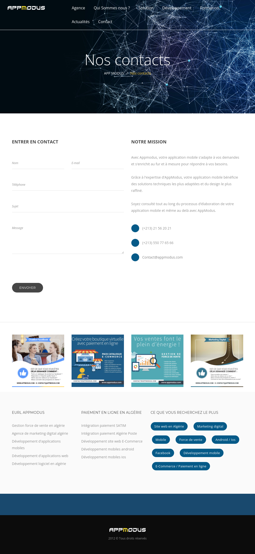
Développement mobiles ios (103, 457)
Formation (209, 8)
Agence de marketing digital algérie (40, 433)
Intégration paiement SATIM (103, 425)
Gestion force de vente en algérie (38, 425)
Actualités (81, 21)
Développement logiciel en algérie (39, 463)
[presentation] (49, 273)
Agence (78, 8)
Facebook (163, 453)
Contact (105, 21)
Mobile (161, 439)
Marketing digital (210, 426)
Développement (177, 8)
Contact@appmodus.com (162, 257)
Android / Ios (225, 439)
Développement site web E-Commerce (112, 441)
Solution (145, 8)
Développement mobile (201, 453)
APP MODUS (114, 73)
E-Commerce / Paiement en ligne (181, 466)
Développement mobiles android (107, 449)
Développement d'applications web (40, 455)
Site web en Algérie (169, 426)
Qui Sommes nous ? (112, 8)
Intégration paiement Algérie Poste (109, 433)
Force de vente (190, 439)
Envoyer (27, 288)
